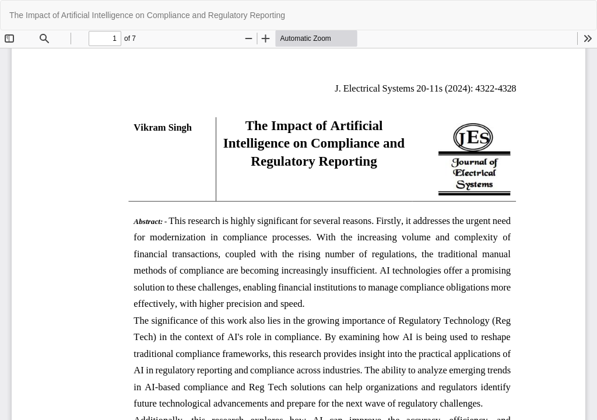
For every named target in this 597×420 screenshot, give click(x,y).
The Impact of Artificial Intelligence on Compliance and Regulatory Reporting (147, 15)
